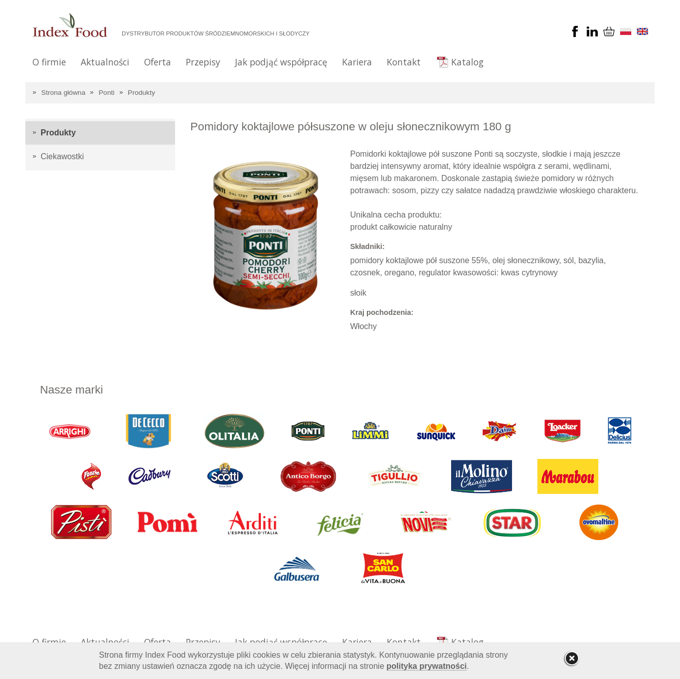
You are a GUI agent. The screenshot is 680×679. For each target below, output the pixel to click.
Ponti (107, 92)
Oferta (157, 62)
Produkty (141, 92)
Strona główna (63, 92)
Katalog (467, 62)
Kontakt (404, 62)
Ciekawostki (62, 156)
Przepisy (203, 62)
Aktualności (105, 62)
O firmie (49, 62)
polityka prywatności (427, 666)
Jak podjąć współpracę (281, 62)
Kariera (357, 62)
